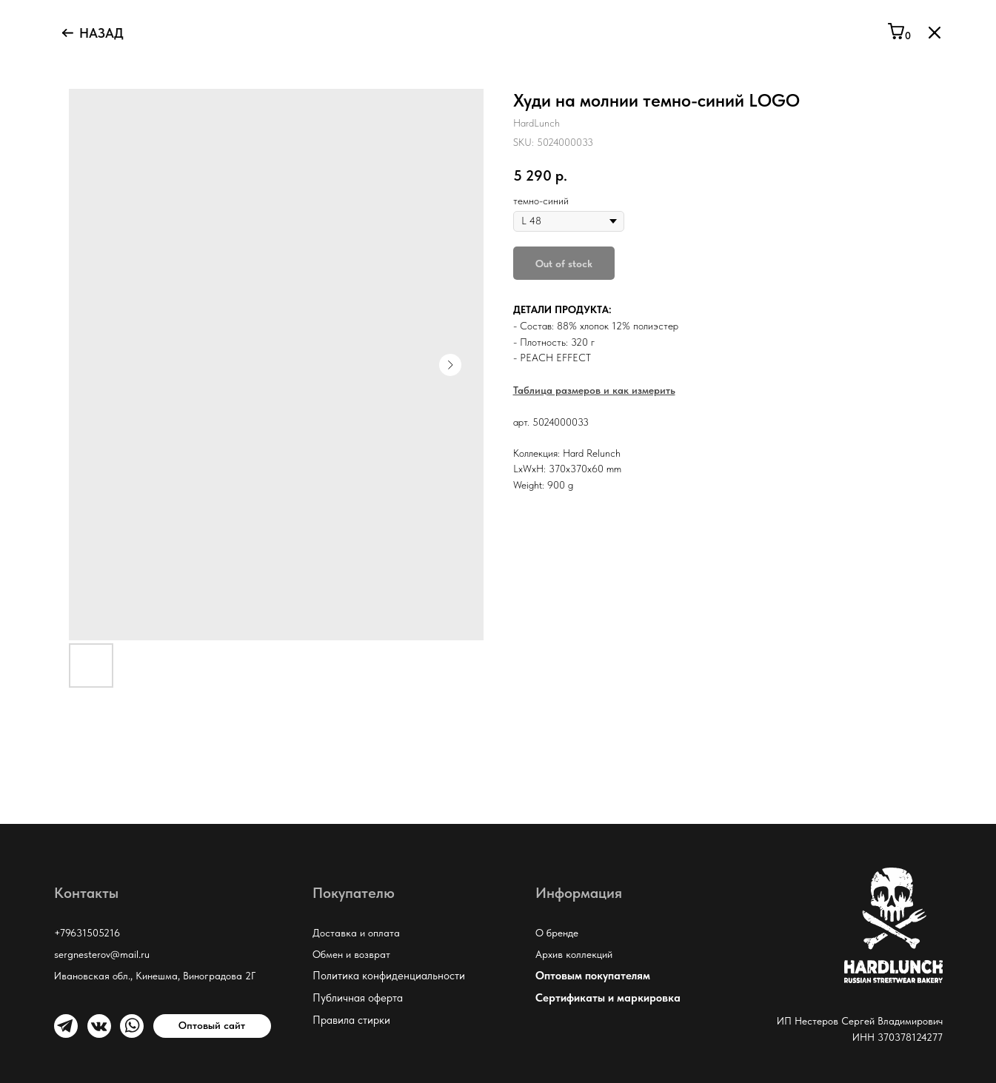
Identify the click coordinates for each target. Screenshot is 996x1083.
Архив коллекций (573, 954)
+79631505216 (87, 933)
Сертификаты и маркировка (608, 998)
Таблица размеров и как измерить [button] (594, 390)
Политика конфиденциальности (388, 975)
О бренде (556, 933)
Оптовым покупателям (592, 975)
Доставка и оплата (356, 933)
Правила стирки (351, 1020)
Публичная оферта (357, 998)
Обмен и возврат (351, 954)
